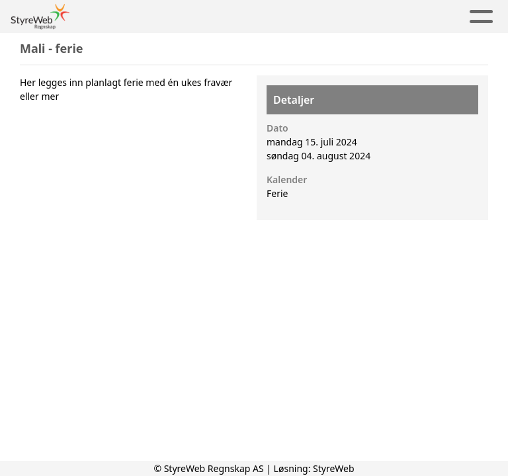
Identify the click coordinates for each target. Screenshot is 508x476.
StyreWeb (334, 468)
